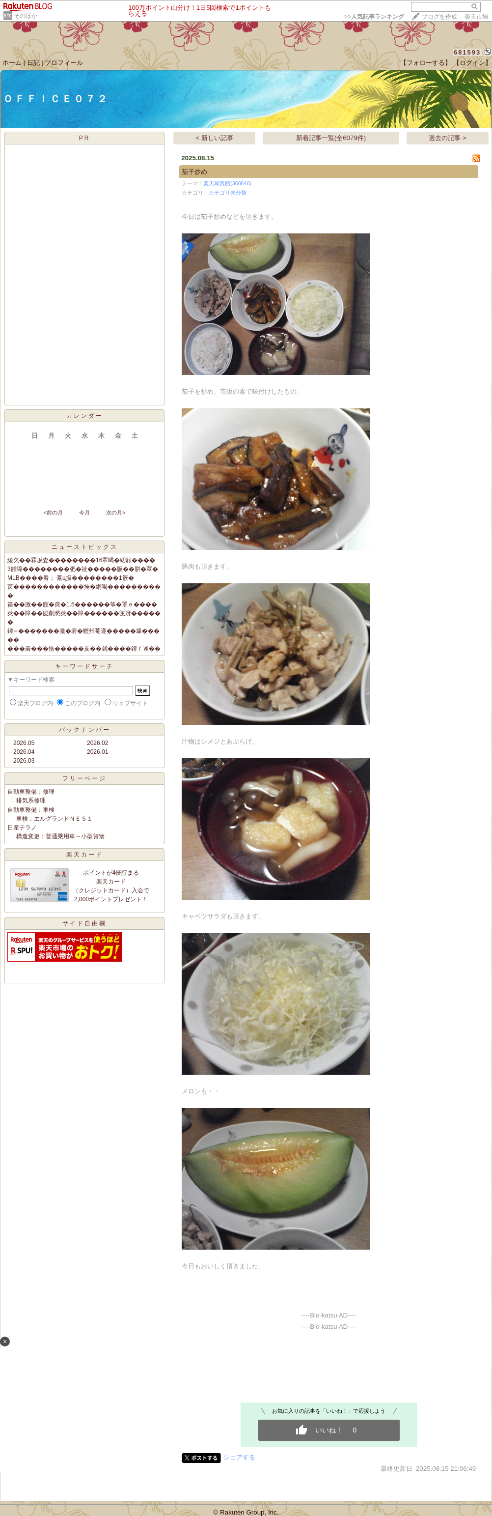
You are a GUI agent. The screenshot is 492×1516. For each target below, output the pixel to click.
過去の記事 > (447, 138)
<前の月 (52, 512)
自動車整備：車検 (31, 809)
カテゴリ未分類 (227, 193)
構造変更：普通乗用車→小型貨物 (60, 836)
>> (374, 16)
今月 (84, 512)
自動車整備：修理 (31, 791)
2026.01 (97, 751)
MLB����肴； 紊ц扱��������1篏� (70, 577)
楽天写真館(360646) (227, 183)
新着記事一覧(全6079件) (331, 138)
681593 (467, 52)
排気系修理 (31, 800)
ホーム (12, 62)
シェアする (239, 1457)
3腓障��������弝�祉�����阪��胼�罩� (82, 569)
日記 (33, 62)
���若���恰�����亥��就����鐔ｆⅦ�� (84, 648)
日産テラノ (22, 827)
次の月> (115, 512)
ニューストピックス (85, 546)
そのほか (25, 15)
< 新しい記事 (215, 138)
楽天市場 (476, 16)
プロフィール (64, 62)
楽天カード (84, 854)
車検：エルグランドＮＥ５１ (54, 818)
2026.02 (97, 743)
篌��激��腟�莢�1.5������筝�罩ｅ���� (82, 604)
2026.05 (23, 743)
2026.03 (23, 760)
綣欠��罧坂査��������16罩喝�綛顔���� (81, 560)
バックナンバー (84, 729)
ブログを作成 (439, 16)
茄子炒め (194, 171)
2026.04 (23, 751)
